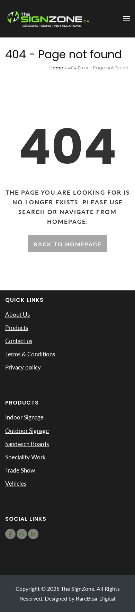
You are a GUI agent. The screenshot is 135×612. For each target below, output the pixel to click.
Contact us (18, 341)
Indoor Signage (24, 417)
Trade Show (20, 470)
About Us (17, 314)
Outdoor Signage (27, 430)
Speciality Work (25, 457)
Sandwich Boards (27, 444)
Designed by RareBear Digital (80, 598)
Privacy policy (23, 367)
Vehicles (15, 483)
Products (16, 327)
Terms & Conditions (30, 354)
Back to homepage (68, 244)
